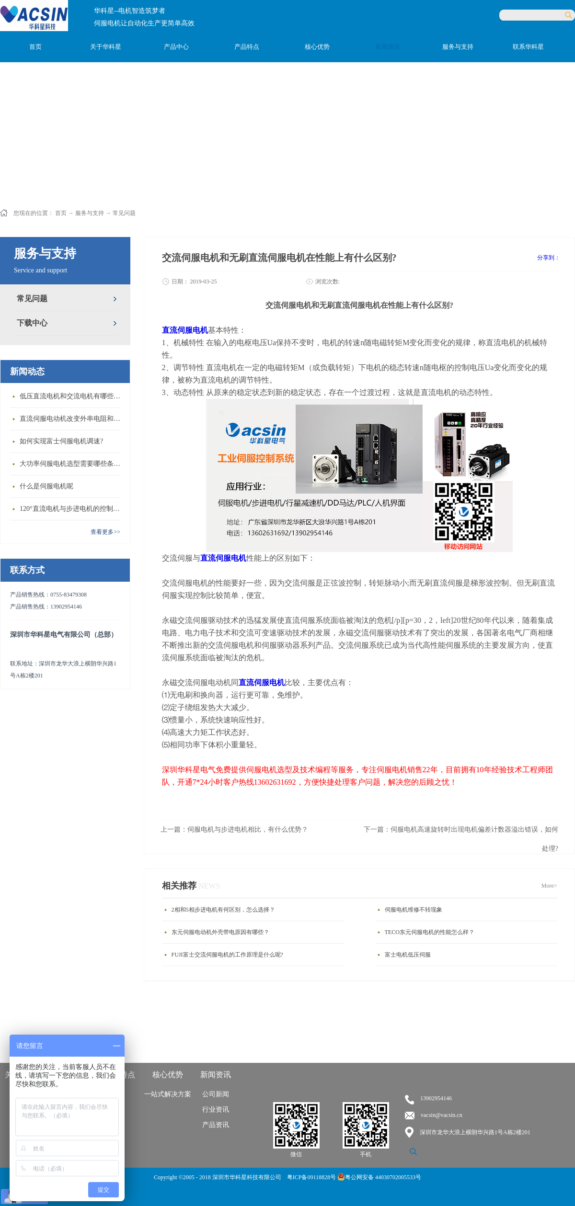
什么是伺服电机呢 (46, 486)
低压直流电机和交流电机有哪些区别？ (72, 396)
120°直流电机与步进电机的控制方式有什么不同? (72, 508)
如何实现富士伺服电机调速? (61, 441)
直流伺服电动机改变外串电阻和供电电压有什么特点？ (72, 418)
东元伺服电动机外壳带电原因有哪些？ (220, 932)
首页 (35, 46)
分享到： (548, 257)
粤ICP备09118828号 (312, 1177)
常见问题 (124, 213)
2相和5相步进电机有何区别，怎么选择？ (223, 909)
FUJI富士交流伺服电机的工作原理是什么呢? (227, 954)
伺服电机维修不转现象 (413, 909)
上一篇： (234, 829)
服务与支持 (89, 213)
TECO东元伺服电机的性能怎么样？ (429, 932)
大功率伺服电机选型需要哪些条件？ (72, 463)
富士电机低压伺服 (408, 954)
